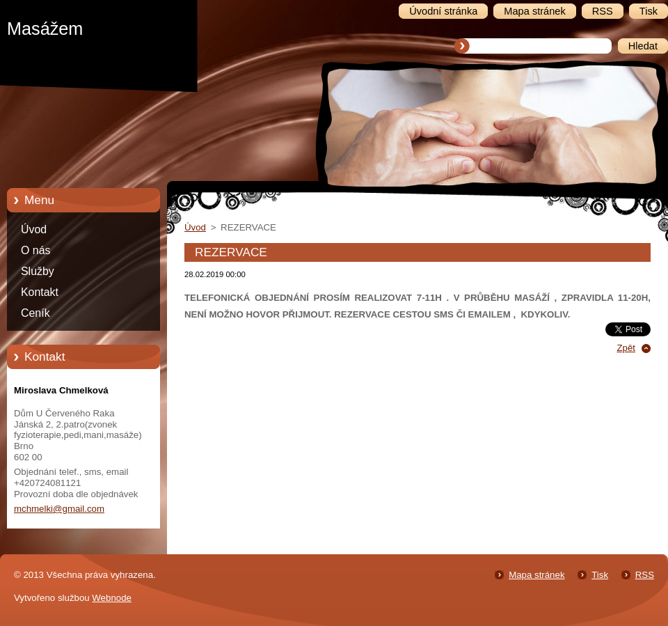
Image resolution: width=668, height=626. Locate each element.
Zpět (626, 348)
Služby (37, 271)
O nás (35, 250)
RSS (644, 575)
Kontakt (39, 292)
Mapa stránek (536, 575)
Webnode (112, 598)
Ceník (35, 313)
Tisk (599, 575)
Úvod (34, 229)
